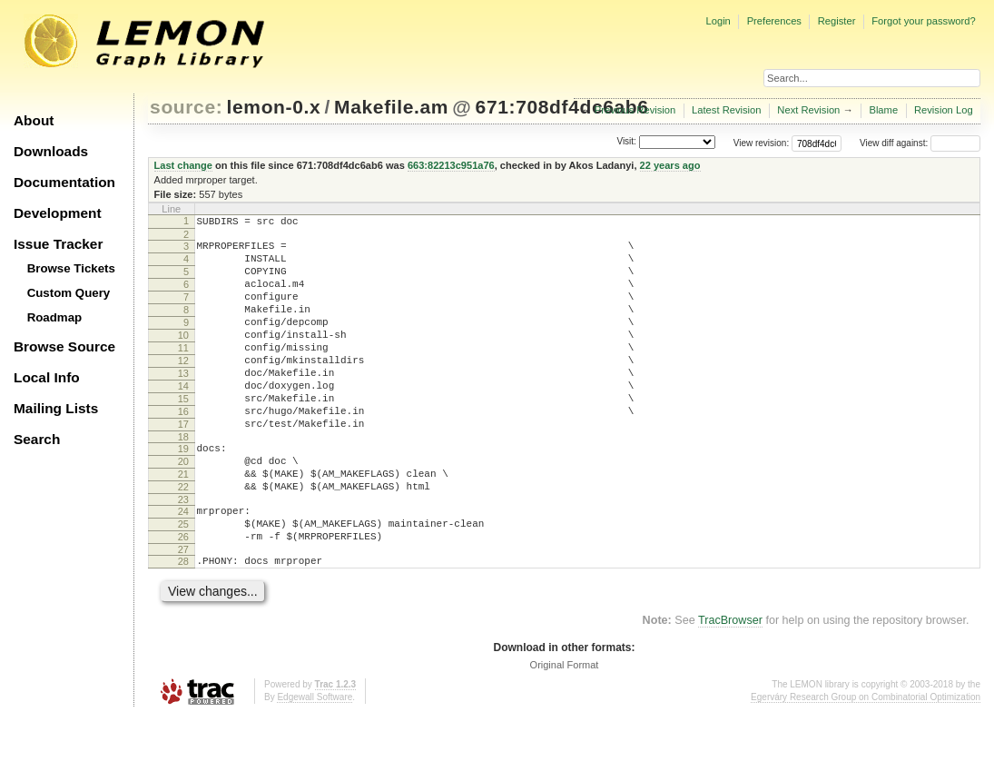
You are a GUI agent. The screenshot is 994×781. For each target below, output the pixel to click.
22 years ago (670, 165)
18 (183, 480)
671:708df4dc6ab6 (562, 106)
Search (37, 439)
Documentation (64, 182)
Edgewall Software (314, 762)
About (34, 120)
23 (183, 554)
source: (186, 106)
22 (183, 538)
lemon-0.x (274, 106)
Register (837, 20)
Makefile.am (391, 106)
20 (183, 507)
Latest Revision (727, 109)
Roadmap (55, 317)
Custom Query (69, 293)
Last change (183, 165)
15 (183, 434)
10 (183, 356)
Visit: (626, 142)
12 (183, 387)
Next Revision (808, 109)
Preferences (774, 20)
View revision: (761, 143)
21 (183, 523)
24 (183, 565)
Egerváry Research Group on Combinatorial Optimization (865, 762)
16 (183, 449)
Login (717, 20)
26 (183, 596)
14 (183, 418)
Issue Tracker (58, 244)
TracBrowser (730, 685)
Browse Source (64, 346)
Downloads (51, 151)
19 (183, 492)
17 (183, 465)
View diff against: (920, 143)
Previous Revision (635, 109)
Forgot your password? (923, 20)
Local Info (47, 377)
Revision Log (943, 109)
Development (58, 213)
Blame (883, 109)
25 (183, 581)
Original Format (564, 730)
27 (183, 612)
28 (183, 623)
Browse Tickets (71, 268)
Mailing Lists (56, 408)
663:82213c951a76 (451, 165)
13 (183, 403)
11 (183, 372)
